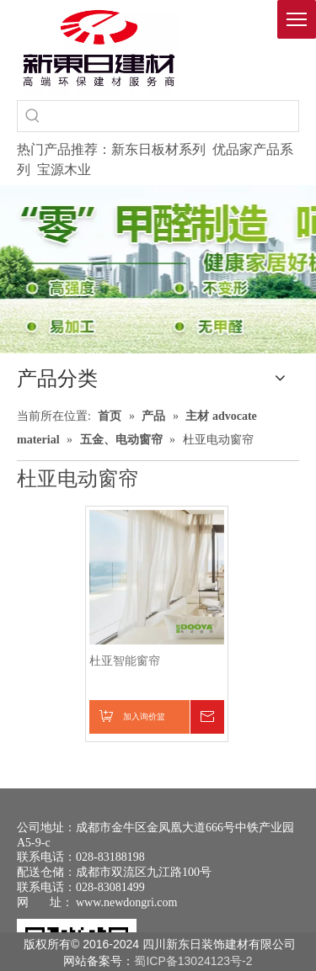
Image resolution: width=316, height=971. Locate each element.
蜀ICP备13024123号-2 (193, 961)
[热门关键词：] (33, 116)
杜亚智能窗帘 (124, 661)
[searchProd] (173, 116)
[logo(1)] (99, 48)
